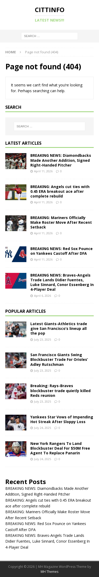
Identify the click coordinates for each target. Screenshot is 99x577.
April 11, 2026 (43, 171)
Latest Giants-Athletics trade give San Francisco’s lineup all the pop (58, 328)
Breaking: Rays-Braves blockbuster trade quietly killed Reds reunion (60, 390)
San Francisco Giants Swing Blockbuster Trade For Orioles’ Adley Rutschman (59, 359)
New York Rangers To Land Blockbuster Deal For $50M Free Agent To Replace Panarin (60, 448)
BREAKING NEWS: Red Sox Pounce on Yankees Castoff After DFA (61, 251)
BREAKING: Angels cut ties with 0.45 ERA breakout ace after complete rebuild (59, 191)
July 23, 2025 (42, 339)
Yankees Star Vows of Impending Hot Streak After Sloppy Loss (61, 419)
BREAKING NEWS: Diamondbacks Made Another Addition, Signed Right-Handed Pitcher (60, 160)
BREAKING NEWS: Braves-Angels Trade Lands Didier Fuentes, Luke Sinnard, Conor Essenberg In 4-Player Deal (62, 282)
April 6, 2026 (42, 296)
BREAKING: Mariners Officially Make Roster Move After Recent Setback (61, 222)
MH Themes (49, 571)
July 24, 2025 (42, 428)
